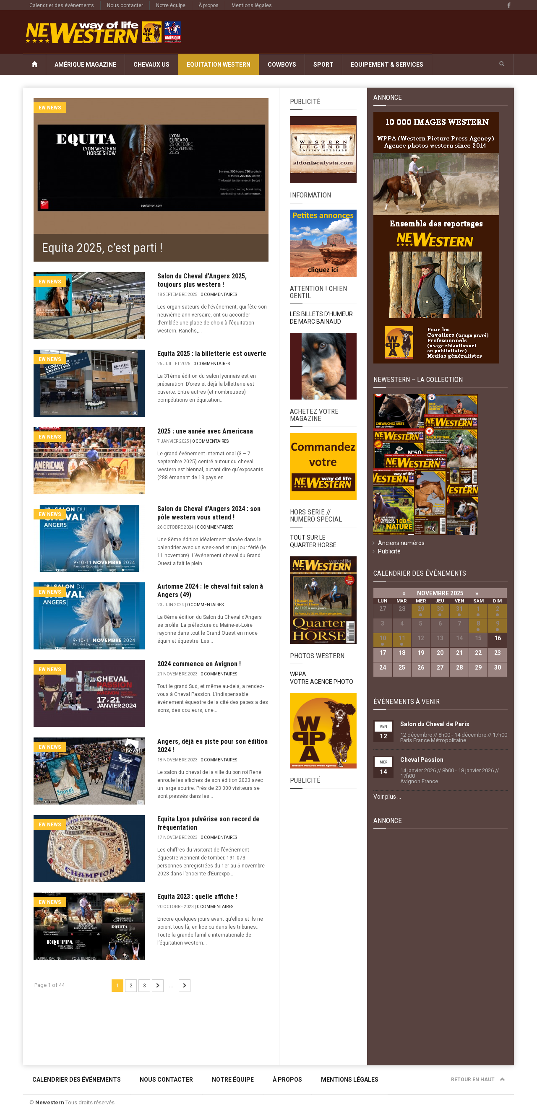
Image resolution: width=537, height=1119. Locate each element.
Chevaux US (151, 64)
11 (402, 638)
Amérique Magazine (85, 64)
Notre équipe (170, 5)
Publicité (389, 551)
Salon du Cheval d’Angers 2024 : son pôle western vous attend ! (209, 513)
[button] (502, 64)
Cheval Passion (421, 759)
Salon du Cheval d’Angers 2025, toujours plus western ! (202, 280)
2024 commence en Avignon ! (199, 664)
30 (440, 608)
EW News (50, 107)
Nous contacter (125, 5)
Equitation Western (218, 64)
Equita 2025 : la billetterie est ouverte (211, 354)
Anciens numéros (401, 543)
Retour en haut (478, 1080)
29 (420, 608)
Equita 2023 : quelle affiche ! (197, 897)
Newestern (49, 1102)
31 (459, 608)
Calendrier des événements (61, 5)
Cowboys (282, 64)
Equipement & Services (387, 64)
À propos (208, 5)
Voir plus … (387, 796)
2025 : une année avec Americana (205, 431)
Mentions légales (252, 5)
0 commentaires (219, 294)
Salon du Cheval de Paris (434, 724)
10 (382, 638)
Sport (323, 64)
